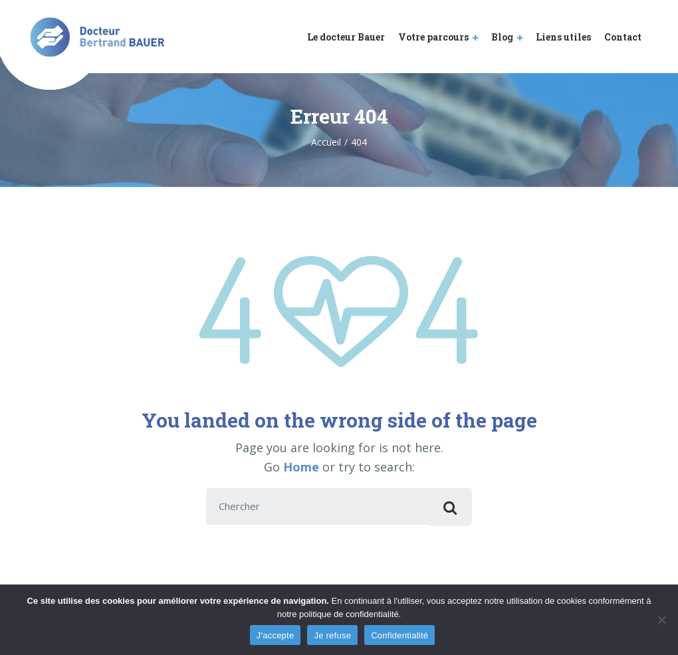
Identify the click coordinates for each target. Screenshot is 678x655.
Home (301, 467)
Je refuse (332, 635)
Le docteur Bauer (346, 37)
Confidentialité (399, 635)
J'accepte (275, 635)
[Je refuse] (661, 619)
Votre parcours (433, 37)
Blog (502, 37)
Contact (622, 37)
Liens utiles (563, 37)
